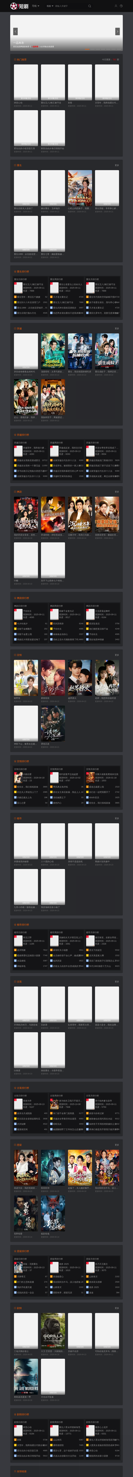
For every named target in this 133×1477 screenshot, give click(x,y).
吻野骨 (17, 698)
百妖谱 (44, 1025)
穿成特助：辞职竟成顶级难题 (53, 535)
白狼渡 (17, 1070)
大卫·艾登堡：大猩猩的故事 (53, 1351)
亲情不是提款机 (75, 861)
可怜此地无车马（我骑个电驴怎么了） (107, 1351)
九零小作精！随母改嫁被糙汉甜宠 (26, 907)
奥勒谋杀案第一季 (22, 1397)
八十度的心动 (47, 861)
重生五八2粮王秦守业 (51, 102)
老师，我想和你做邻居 (105, 698)
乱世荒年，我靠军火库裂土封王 (80, 1025)
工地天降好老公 (21, 1351)
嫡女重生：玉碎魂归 (50, 208)
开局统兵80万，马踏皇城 (25, 1025)
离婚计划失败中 (102, 861)
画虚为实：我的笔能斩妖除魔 (26, 1188)
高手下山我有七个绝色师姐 (53, 580)
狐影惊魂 (45, 1234)
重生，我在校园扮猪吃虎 (79, 371)
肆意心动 (18, 102)
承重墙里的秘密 (21, 861)
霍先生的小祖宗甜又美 (24, 148)
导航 (35, 6)
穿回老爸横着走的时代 (24, 371)
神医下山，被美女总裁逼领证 (26, 744)
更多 (117, 165)
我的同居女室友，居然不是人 (26, 535)
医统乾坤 (45, 1188)
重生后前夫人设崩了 (23, 208)
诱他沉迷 (45, 744)
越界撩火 (72, 698)
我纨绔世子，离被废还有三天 (53, 417)
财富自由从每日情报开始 (52, 148)
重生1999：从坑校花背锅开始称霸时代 (26, 254)
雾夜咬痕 (45, 698)
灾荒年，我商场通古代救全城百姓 (107, 102)
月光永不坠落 (47, 1397)
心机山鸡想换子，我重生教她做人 (80, 208)
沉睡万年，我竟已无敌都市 (80, 535)
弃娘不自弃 (73, 1351)
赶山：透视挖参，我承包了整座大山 (26, 417)
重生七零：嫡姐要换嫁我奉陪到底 (53, 254)
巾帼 (16, 580)
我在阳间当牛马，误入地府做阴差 (107, 1188)
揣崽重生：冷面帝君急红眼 (53, 1070)
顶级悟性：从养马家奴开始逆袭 (53, 371)
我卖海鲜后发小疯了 (50, 907)
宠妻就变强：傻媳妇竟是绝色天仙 (107, 535)
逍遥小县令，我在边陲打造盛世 (107, 1025)
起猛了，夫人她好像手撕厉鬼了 (80, 1188)
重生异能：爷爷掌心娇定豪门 (107, 208)
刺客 (70, 102)
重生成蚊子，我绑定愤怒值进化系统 (107, 371)
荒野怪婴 (18, 1234)
